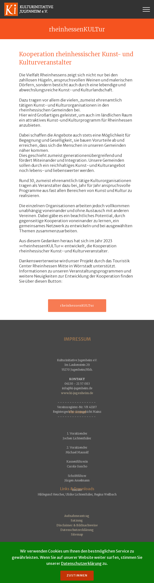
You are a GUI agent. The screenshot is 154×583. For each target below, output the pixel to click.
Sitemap (77, 547)
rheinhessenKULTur (77, 308)
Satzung (77, 533)
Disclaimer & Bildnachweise (77, 538)
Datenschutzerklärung (77, 543)
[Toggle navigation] (146, 9)
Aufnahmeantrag (76, 529)
